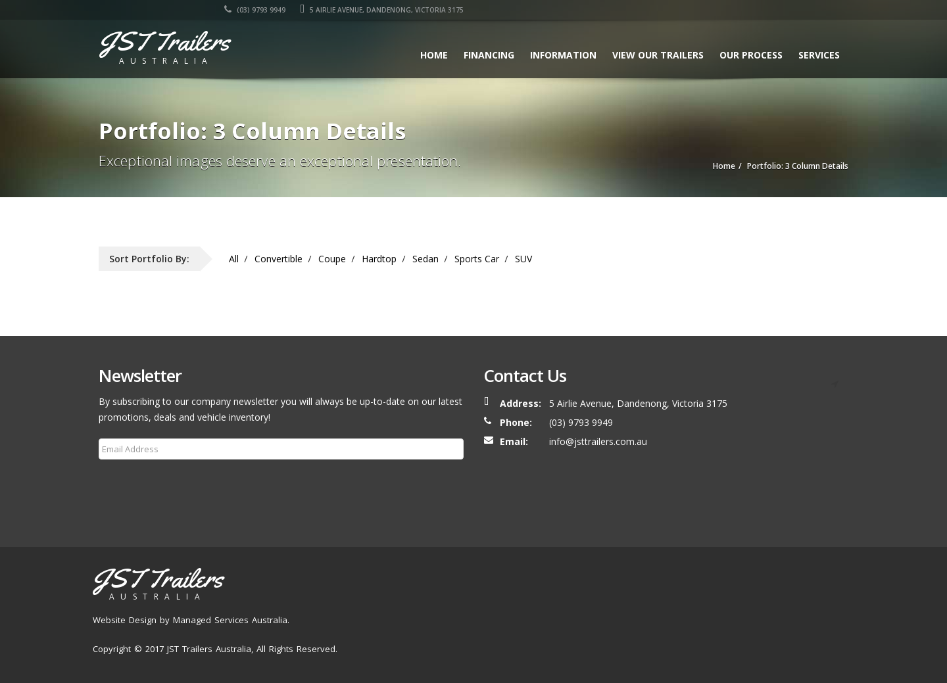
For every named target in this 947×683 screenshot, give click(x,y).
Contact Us (822, 622)
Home (434, 55)
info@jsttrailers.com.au (598, 441)
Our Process (751, 55)
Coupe (332, 258)
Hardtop (379, 258)
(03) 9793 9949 (639, 9)
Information (563, 55)
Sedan (425, 258)
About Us (520, 622)
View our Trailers (658, 55)
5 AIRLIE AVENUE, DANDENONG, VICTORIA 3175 (766, 9)
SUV (523, 258)
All (234, 258)
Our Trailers (579, 622)
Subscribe (127, 480)
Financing (489, 55)
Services (819, 55)
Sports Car (476, 258)
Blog (742, 622)
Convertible (279, 258)
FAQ (775, 622)
